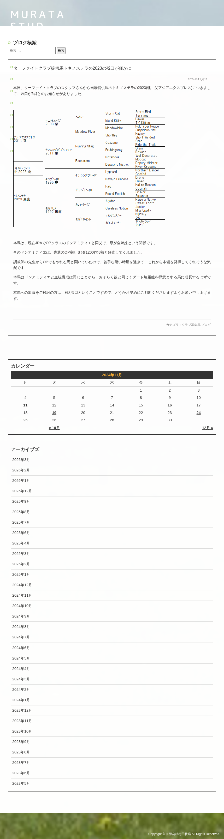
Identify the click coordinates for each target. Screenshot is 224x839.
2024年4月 (21, 669)
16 (170, 405)
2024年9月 (21, 616)
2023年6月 (21, 773)
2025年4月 (21, 543)
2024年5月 (21, 658)
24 (199, 413)
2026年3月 (21, 460)
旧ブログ (26, 151)
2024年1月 (21, 700)
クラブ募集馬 (191, 324)
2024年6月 (21, 648)
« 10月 (54, 428)
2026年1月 (21, 480)
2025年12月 (22, 491)
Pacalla (27, 139)
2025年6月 (21, 533)
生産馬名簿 (29, 91)
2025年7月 (21, 522)
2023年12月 (22, 710)
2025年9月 (21, 501)
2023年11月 (22, 721)
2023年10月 (22, 731)
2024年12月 (22, 585)
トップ (24, 67)
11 (25, 405)
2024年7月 (21, 637)
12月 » (207, 428)
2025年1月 (21, 574)
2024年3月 (21, 679)
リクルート (29, 115)
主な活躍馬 (29, 103)
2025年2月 (21, 564)
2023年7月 (21, 762)
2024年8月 (21, 627)
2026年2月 (21, 470)
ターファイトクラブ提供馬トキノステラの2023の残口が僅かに (72, 68)
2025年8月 (21, 512)
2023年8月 (21, 752)
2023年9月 (21, 742)
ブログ (24, 127)
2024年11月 (22, 595)
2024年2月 (21, 689)
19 (54, 413)
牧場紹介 (26, 79)
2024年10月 (22, 606)
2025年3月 (21, 554)
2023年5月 (21, 783)
